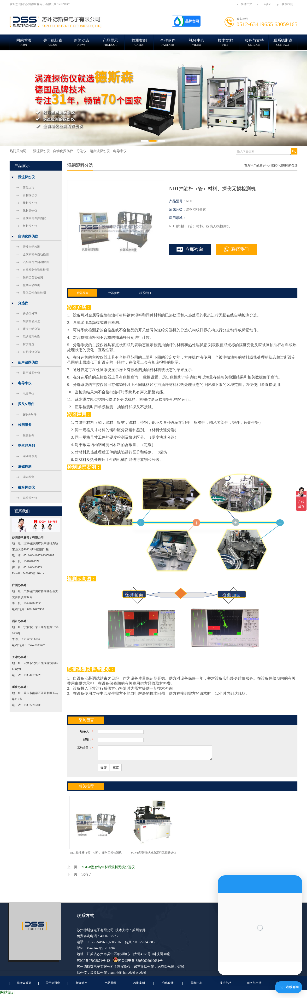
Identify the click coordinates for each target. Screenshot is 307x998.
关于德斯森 (53, 985)
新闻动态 (81, 985)
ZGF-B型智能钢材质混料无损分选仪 (108, 870)
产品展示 (259, 165)
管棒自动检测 (31, 246)
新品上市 (28, 187)
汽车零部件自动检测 (36, 262)
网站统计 (7, 995)
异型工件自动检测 (34, 292)
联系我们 (287, 4)
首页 (247, 165)
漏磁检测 (28, 477)
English (266, 4)
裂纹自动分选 (31, 321)
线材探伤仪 (30, 210)
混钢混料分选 (31, 336)
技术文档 (225, 985)
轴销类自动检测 (33, 277)
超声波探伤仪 (31, 372)
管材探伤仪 (30, 195)
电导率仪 (28, 393)
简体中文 (246, 4)
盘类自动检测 (31, 285)
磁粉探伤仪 (30, 497)
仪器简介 (83, 293)
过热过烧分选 (31, 352)
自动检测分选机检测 (36, 269)
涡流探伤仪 (165, 969)
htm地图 (129, 975)
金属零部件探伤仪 (34, 218)
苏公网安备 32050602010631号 (138, 963)
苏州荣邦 (139, 933)
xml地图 (116, 975)
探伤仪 (125, 969)
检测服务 (28, 435)
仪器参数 (114, 293)
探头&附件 (29, 414)
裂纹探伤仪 (98, 975)
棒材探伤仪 (30, 203)
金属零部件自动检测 (36, 254)
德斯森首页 (24, 985)
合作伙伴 (168, 985)
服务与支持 (254, 985)
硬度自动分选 (31, 329)
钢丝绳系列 (30, 456)
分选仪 (272, 165)
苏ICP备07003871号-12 (93, 963)
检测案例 (139, 985)
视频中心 (196, 985)
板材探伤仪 (30, 226)
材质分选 (28, 344)
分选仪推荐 (30, 313)
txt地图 (141, 975)
